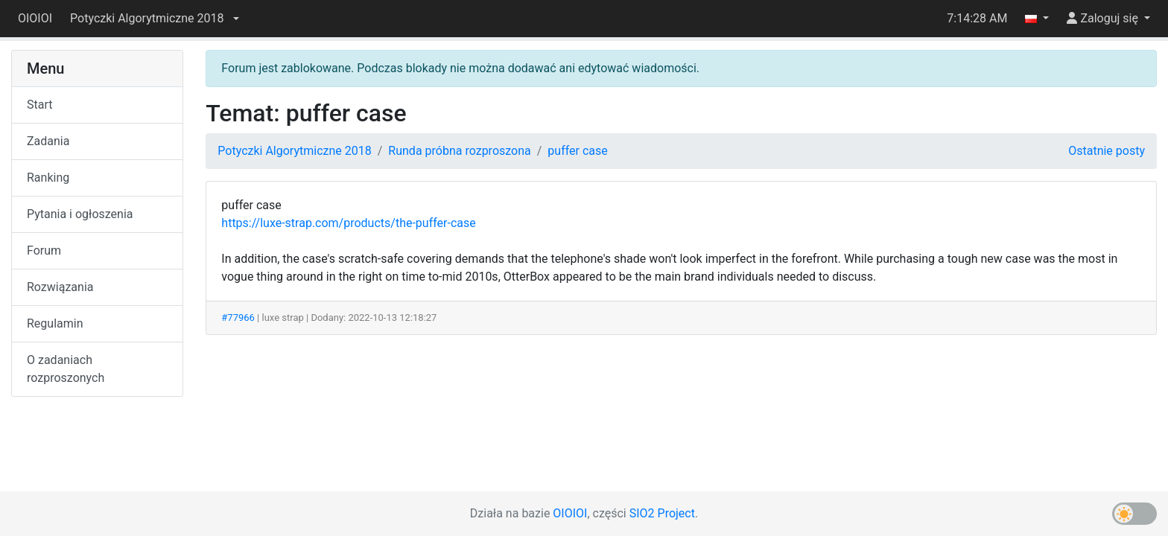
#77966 (238, 317)
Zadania (48, 141)
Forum (44, 250)
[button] (154, 18)
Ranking (48, 177)
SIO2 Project (662, 513)
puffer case (577, 151)
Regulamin (55, 323)
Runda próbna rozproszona (459, 151)
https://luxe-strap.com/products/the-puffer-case (348, 223)
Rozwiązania (60, 287)
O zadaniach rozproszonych (65, 369)
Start (39, 105)
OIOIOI (35, 18)
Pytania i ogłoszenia (80, 214)
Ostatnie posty (1106, 151)
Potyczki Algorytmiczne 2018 (294, 151)
